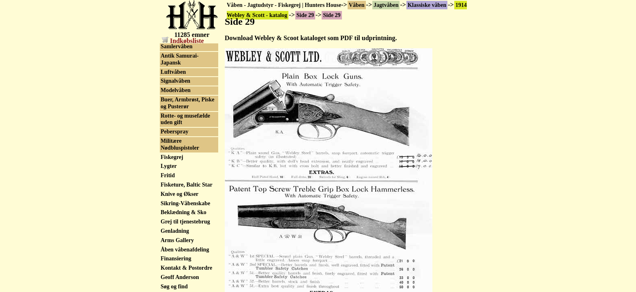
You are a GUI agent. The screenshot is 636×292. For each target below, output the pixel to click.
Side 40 (169, 149)
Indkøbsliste (183, 40)
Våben (357, 5)
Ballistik (171, 220)
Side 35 (169, 102)
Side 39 (169, 139)
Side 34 (169, 93)
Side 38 (169, 130)
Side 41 (169, 158)
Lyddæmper (175, 267)
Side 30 (169, 56)
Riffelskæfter (177, 276)
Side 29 (169, 47)
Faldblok (172, 257)
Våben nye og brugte (186, 211)
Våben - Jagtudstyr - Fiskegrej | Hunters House (284, 5)
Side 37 (169, 121)
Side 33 (169, 84)
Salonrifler (174, 239)
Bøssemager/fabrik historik (183, 170)
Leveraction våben (183, 248)
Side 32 (169, 75)
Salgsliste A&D (179, 192)
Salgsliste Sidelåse (182, 202)
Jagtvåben (386, 5)
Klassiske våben (427, 5)
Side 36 (169, 112)
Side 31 (169, 65)
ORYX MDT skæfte (185, 229)
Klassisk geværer (181, 183)
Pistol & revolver (181, 285)
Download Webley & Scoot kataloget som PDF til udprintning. (311, 37)
